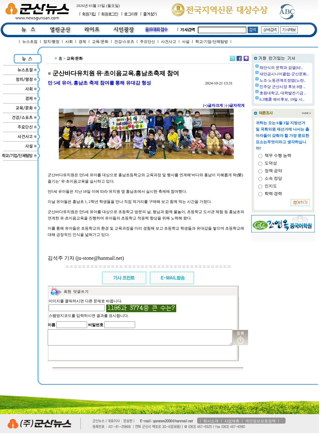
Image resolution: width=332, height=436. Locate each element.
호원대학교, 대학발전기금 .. (299, 93)
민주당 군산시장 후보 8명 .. (299, 86)
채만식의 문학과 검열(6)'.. (297, 67)
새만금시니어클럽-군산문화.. (300, 74)
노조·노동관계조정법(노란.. (299, 80)
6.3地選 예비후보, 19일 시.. (298, 99)
